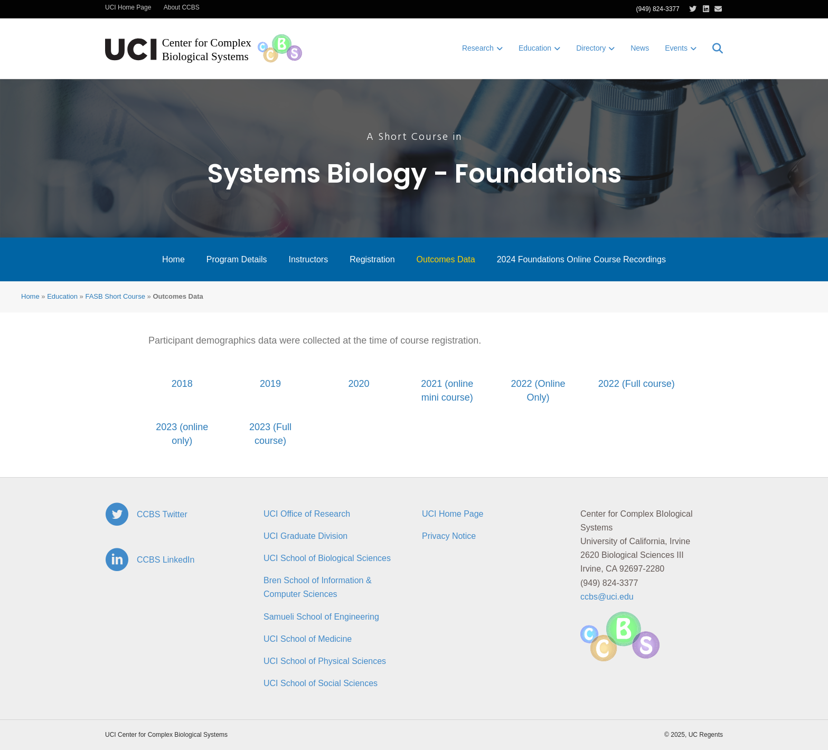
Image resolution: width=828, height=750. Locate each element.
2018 (182, 383)
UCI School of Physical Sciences (325, 661)
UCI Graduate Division (305, 535)
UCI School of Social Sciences (321, 683)
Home (30, 296)
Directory (591, 48)
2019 (270, 383)
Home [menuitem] (173, 259)
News (640, 48)
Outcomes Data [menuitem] (446, 259)
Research (478, 48)
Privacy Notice (449, 535)
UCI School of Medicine (308, 638)
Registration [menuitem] (372, 259)
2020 (358, 383)
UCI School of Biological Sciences (327, 558)
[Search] (713, 48)
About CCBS (182, 7)
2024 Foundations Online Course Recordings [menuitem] (581, 259)
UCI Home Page (128, 7)
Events (676, 48)
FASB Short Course (115, 296)
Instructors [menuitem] (308, 259)
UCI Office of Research (307, 513)
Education (535, 48)
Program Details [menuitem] (236, 259)
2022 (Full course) (636, 383)
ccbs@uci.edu (607, 596)
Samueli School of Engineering (321, 616)
